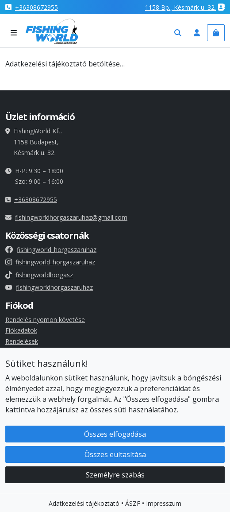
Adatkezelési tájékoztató (84, 504)
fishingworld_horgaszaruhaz (50, 249)
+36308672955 (36, 7)
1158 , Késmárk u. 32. (180, 7)
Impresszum (163, 504)
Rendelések (21, 341)
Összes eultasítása (115, 455)
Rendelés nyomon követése (45, 319)
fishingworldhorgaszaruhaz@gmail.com (71, 217)
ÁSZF (132, 504)
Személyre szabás (115, 476)
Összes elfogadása (115, 435)
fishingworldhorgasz (39, 275)
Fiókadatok (21, 330)
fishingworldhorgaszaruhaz (49, 287)
